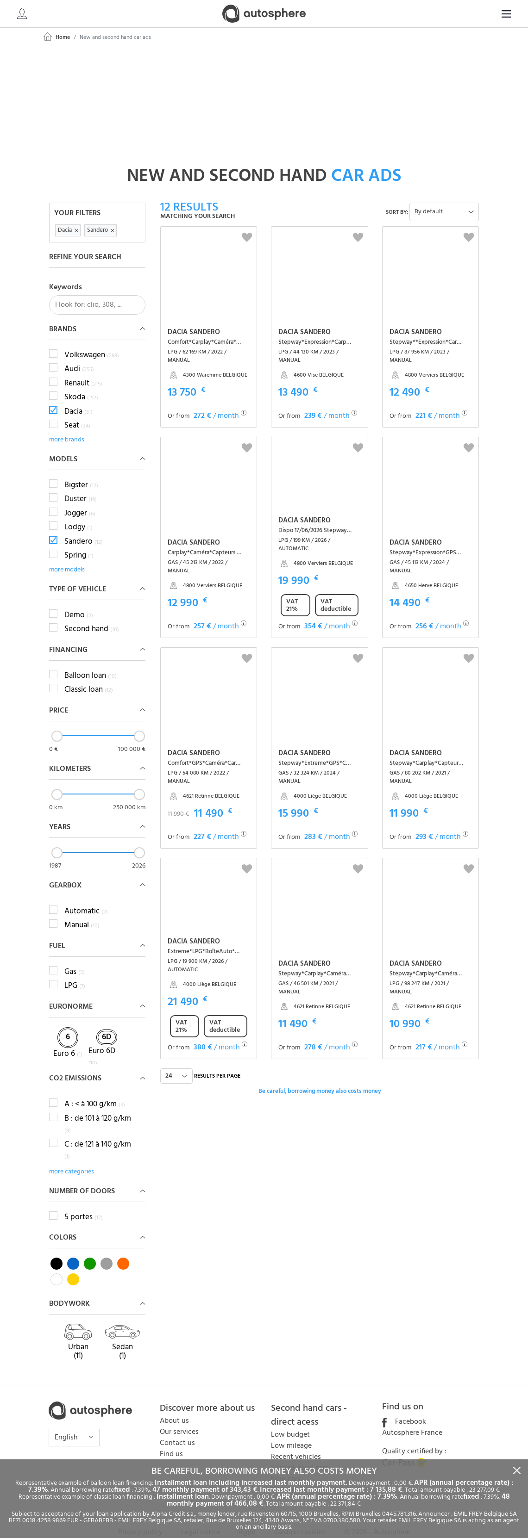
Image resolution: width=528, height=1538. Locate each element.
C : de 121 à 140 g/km (97, 1135)
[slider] (57, 721)
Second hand (91, 615)
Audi (79, 355)
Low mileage (291, 1432)
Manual (82, 911)
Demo (78, 601)
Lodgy (78, 513)
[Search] (447, 14)
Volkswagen (91, 341)
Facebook (404, 1408)
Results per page (217, 1062)
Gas (74, 957)
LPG (74, 972)
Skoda (81, 383)
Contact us (177, 1429)
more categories (71, 1157)
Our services (179, 1418)
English (67, 1423)
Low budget (290, 1420)
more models (67, 555)
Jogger (79, 499)
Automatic (86, 897)
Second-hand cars (299, 1454)
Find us (171, 1440)
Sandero (83, 527)
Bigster (81, 471)
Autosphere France (412, 1419)
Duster (80, 485)
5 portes (83, 1203)
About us (174, 1407)
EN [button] (498, 14)
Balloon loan (90, 661)
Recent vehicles (296, 1443)
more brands (66, 425)
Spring (79, 541)
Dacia (78, 397)
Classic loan (88, 676)
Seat (77, 411)
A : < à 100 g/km (94, 1090)
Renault (83, 369)
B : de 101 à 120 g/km (97, 1110)
